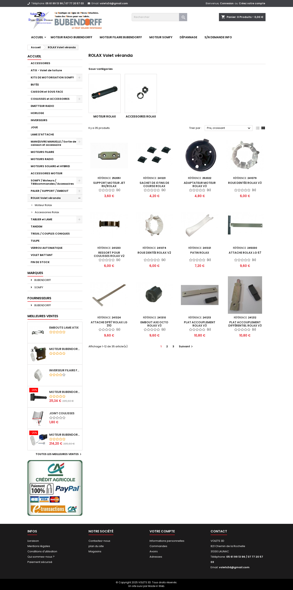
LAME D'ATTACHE (42, 134)
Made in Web (156, 586)
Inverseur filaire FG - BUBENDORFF (65, 370)
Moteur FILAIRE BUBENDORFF (121, 37)
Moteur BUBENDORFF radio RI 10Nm (65, 434)
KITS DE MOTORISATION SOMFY (52, 77)
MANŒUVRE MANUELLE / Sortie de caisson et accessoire (53, 143)
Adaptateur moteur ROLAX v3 (200, 184)
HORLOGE (37, 113)
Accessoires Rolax (47, 212)
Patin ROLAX (199, 253)
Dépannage (188, 37)
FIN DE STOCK (40, 262)
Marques (35, 273)
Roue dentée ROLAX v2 (154, 253)
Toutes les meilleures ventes (59, 454)
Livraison (33, 541)
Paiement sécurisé (39, 562)
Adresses (156, 557)
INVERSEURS (39, 120)
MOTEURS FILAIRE (42, 152)
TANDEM (36, 226)
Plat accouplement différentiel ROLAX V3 (245, 324)
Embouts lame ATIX (64, 327)
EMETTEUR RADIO (42, 106)
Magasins (95, 551)
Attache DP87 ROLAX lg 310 (109, 324)
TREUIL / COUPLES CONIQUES (50, 234)
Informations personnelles (167, 541)
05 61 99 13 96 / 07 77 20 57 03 (64, 3)
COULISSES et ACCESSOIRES (50, 99)
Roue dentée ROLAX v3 (245, 183)
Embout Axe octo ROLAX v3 (154, 324)
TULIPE (35, 241)
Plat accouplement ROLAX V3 (199, 324)
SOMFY (38, 287)
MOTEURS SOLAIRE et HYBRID (50, 166)
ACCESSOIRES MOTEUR (46, 173)
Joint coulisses (61, 413)
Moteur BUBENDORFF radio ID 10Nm (65, 349)
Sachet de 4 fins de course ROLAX (154, 184)
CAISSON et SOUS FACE (47, 92)
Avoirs (154, 551)
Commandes (158, 546)
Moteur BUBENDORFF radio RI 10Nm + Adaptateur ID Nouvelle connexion (65, 392)
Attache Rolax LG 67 (245, 253)
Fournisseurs (39, 298)
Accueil (37, 37)
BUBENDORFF (42, 280)
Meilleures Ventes (42, 316)
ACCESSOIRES (40, 63)
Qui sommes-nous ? (41, 557)
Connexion (227, 3)
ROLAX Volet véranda (46, 198)
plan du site (96, 546)
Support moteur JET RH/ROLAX (109, 184)
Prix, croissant (229, 128)
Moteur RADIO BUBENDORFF (71, 37)
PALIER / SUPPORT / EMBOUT (50, 191)
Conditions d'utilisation (42, 551)
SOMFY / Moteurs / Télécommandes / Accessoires (52, 182)
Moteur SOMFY (160, 37)
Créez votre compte (252, 3)
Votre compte (162, 531)
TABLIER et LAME (41, 219)
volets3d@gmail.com (114, 3)
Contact (219, 531)
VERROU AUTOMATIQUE (46, 248)
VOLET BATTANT (42, 255)
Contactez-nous (99, 541)
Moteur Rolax (43, 205)
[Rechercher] (159, 17)
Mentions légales (38, 546)
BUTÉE (35, 85)
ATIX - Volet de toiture (46, 70)
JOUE (34, 127)
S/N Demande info (218, 37)
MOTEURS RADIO (42, 159)
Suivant (186, 346)
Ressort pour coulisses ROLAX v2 (109, 254)
